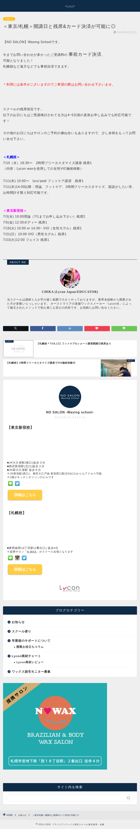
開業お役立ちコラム (30, 646)
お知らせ (9, 19)
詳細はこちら (25, 495)
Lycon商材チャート (26, 656)
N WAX (31, 551)
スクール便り (21, 631)
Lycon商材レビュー (30, 662)
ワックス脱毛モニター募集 (31, 671)
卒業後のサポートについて (31, 640)
